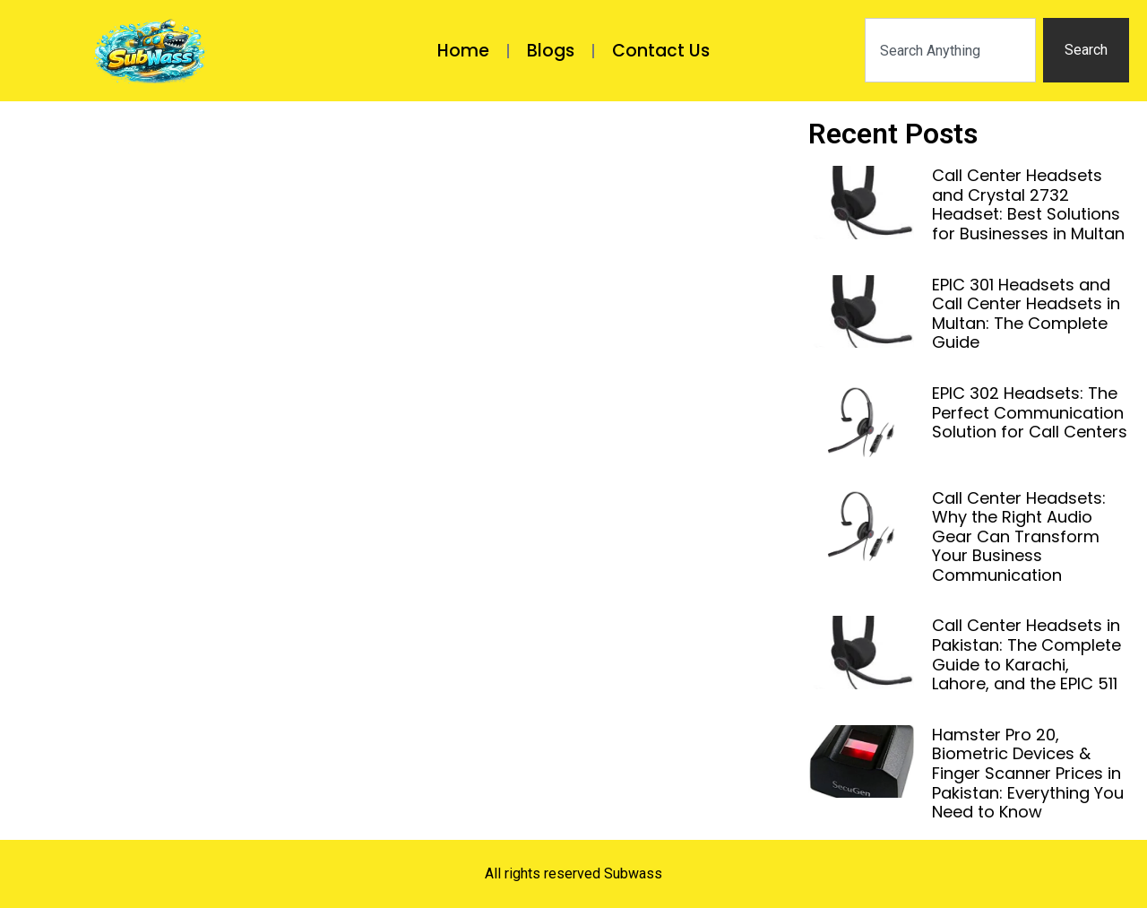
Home (463, 51)
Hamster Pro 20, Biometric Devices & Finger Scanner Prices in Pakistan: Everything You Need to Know (1028, 773)
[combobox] (950, 50)
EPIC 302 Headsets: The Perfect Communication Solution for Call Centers (1029, 412)
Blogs (550, 51)
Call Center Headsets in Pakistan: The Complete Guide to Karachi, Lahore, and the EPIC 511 (1026, 654)
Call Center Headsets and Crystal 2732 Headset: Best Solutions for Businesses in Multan (1028, 204)
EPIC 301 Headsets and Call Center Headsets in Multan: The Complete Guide (1026, 313)
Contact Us (661, 51)
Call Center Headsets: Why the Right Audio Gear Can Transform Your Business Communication (1019, 536)
